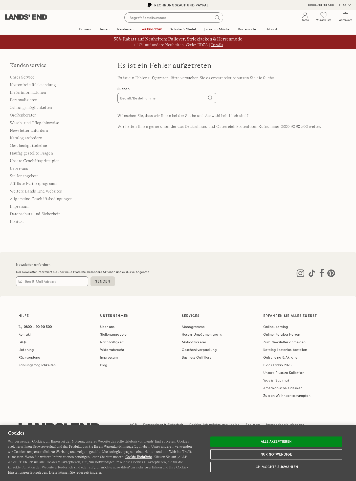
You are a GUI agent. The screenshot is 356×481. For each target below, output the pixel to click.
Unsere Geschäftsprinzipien (35, 161)
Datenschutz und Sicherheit (35, 214)
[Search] (210, 98)
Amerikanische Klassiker (282, 387)
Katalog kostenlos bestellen (285, 349)
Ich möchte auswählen (276, 467)
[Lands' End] (26, 17)
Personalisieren (23, 100)
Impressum (19, 206)
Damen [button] (85, 29)
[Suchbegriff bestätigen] (217, 17)
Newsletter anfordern (29, 130)
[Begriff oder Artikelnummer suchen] (173, 17)
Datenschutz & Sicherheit (163, 424)
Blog (104, 365)
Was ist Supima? (276, 380)
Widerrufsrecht (112, 349)
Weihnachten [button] (151, 29)
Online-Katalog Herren (281, 334)
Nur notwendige (276, 454)
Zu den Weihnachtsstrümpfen (287, 395)
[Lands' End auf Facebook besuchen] (320, 274)
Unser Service (22, 77)
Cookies (195, 424)
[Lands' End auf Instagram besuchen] (300, 274)
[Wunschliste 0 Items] (323, 17)
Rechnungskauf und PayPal (178, 5)
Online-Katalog (275, 326)
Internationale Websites (285, 424)
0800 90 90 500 (295, 126)
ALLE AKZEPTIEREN (276, 441)
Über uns (107, 326)
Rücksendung (30, 357)
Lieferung (26, 349)
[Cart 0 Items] (345, 17)
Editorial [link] (270, 29)
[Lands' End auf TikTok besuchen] (310, 274)
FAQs (23, 342)
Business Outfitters (196, 357)
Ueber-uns (19, 168)
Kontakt (17, 221)
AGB (133, 424)
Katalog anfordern (26, 138)
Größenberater (23, 115)
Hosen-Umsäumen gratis (202, 334)
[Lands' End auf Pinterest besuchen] (329, 274)
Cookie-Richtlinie (138, 457)
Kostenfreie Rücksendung (33, 85)
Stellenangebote (24, 176)
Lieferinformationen (28, 92)
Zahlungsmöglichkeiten (31, 107)
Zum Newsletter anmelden (284, 342)
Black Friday (277, 365)
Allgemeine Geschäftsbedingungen (41, 199)
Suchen (123, 88)
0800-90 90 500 (321, 4)
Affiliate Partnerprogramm (33, 183)
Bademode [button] (247, 29)
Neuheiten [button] (125, 29)
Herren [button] (104, 29)
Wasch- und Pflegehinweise (34, 123)
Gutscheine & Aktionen (281, 357)
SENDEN (102, 281)
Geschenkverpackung (199, 349)
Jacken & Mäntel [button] (217, 29)
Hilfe (345, 4)
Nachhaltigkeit (111, 342)
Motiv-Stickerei (194, 342)
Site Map (252, 424)
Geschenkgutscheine (28, 145)
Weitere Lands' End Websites (36, 191)
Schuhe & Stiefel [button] (183, 29)
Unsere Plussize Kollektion (283, 372)
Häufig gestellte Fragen (31, 153)
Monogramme (193, 326)
